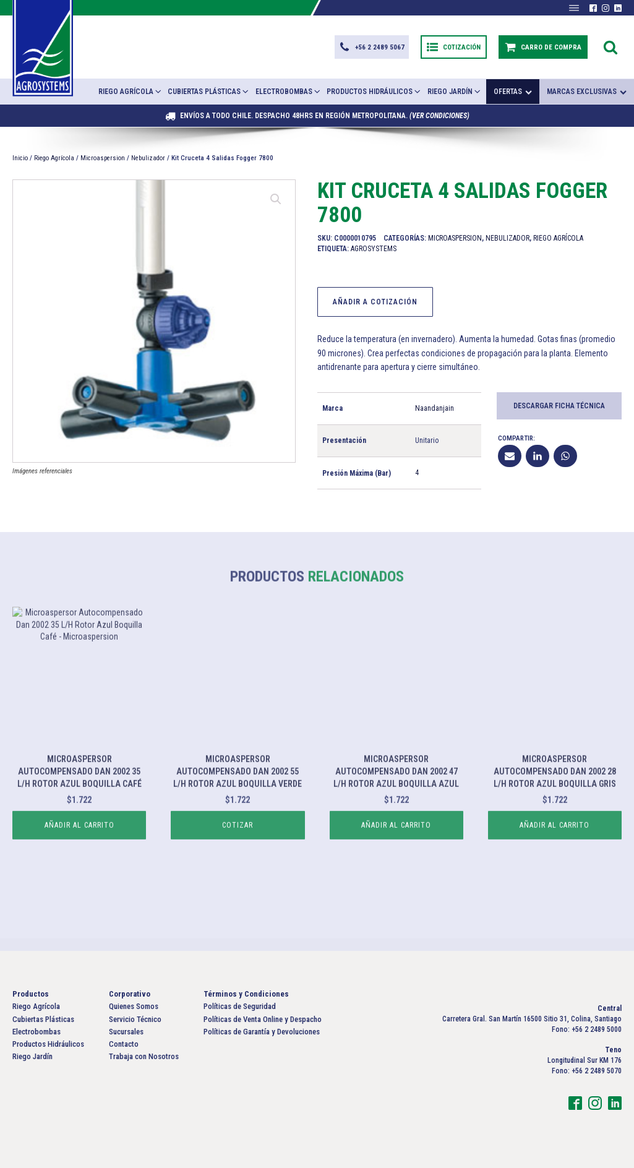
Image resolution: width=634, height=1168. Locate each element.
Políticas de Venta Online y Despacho (262, 1019)
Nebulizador (148, 158)
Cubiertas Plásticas (209, 91)
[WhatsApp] (565, 456)
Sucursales (126, 1031)
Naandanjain (434, 408)
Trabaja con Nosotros (144, 1056)
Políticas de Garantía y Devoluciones (261, 1031)
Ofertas (513, 91)
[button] (372, 47)
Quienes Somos (133, 1006)
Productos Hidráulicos (374, 91)
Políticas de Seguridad (239, 1006)
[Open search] (610, 47)
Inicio (20, 158)
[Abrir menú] (574, 8)
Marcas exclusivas (587, 91)
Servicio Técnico (135, 1019)
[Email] (509, 456)
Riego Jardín (454, 91)
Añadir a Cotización (375, 302)
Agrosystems (373, 248)
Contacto (124, 1044)
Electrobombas (288, 91)
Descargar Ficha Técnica (559, 406)
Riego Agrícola (130, 91)
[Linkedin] (537, 456)
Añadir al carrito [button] (79, 864)
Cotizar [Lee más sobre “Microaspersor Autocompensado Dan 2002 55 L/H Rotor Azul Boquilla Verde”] (237, 864)
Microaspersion (102, 158)
